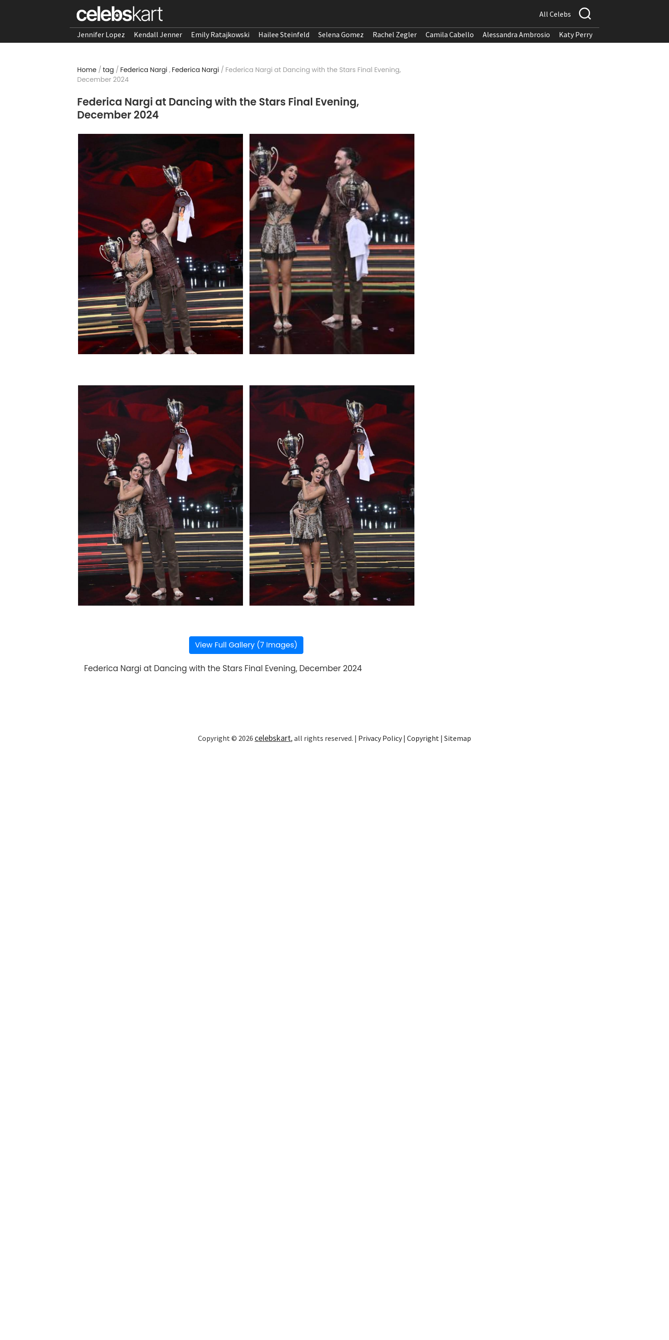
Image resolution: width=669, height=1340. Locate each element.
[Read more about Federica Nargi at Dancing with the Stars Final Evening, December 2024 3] (160, 495)
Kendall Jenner (158, 34)
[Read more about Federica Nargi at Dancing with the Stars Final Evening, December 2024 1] (160, 244)
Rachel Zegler (395, 34)
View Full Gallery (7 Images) (246, 645)
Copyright (423, 738)
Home (87, 69)
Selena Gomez (341, 34)
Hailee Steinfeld (283, 34)
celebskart (273, 738)
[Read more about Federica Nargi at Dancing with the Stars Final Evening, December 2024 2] (331, 244)
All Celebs (555, 14)
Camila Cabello (450, 34)
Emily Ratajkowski (220, 34)
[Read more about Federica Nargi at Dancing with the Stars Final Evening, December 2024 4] (331, 495)
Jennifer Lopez (101, 34)
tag (108, 69)
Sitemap (457, 738)
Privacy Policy (380, 738)
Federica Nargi (144, 69)
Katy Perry (575, 34)
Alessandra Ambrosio (516, 34)
